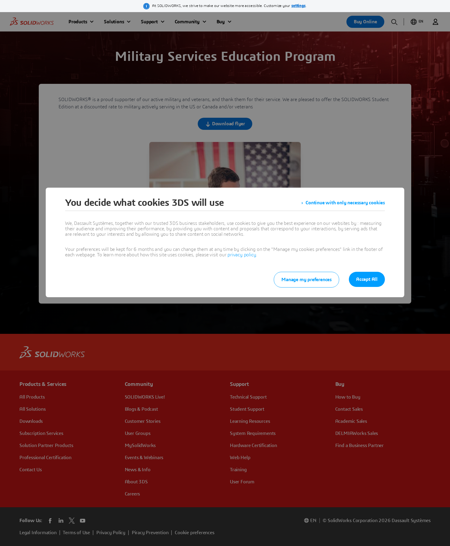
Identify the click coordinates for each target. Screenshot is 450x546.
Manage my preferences (306, 279)
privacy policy (241, 254)
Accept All (367, 279)
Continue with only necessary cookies (345, 202)
